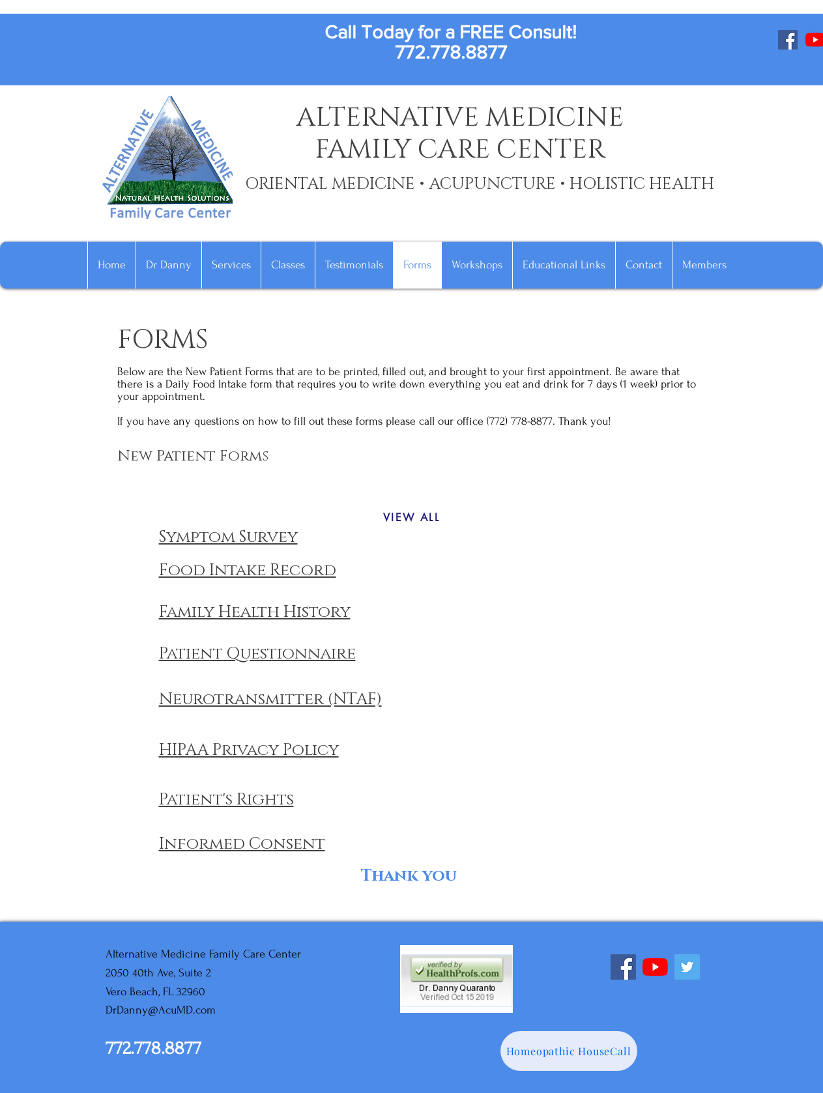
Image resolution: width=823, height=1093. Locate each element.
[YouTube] (655, 967)
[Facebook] (788, 40)
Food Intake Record (247, 570)
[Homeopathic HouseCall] (568, 1051)
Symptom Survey (228, 537)
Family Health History (255, 612)
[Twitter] (687, 967)
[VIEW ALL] (412, 517)
